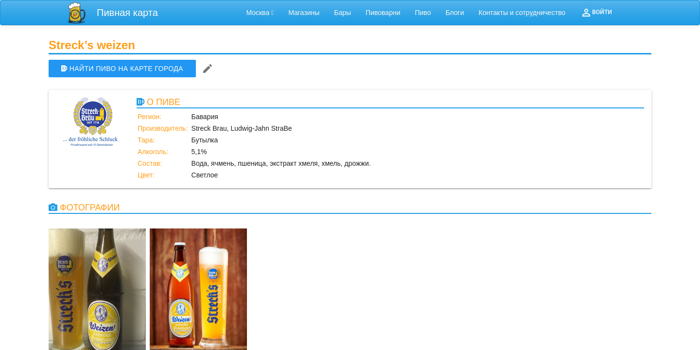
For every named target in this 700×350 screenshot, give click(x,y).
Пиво (423, 13)
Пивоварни (383, 13)
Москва (260, 13)
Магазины (303, 13)
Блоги (454, 13)
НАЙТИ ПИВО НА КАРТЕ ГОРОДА (122, 68)
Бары (342, 13)
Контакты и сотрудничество (522, 13)
